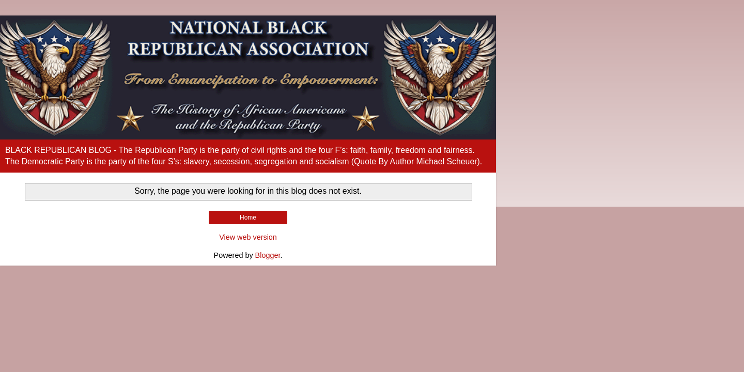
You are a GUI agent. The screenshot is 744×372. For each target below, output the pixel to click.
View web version (248, 237)
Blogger (268, 255)
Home (248, 217)
